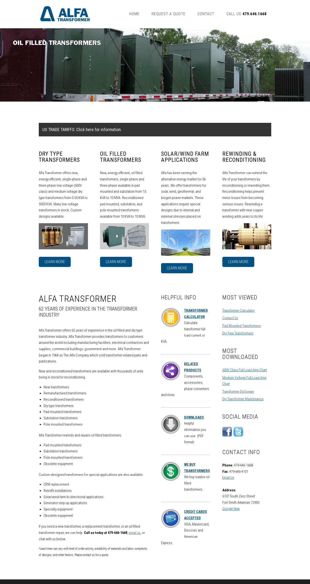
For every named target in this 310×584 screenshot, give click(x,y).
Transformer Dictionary (238, 391)
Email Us (228, 477)
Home (134, 14)
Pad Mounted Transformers (241, 326)
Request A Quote (169, 14)
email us (134, 533)
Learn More (55, 261)
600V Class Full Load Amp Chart (244, 370)
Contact (205, 14)
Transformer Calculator (238, 310)
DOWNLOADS (194, 417)
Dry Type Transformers (237, 333)
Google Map (231, 509)
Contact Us (230, 318)
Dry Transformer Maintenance (243, 399)
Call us (246, 14)
